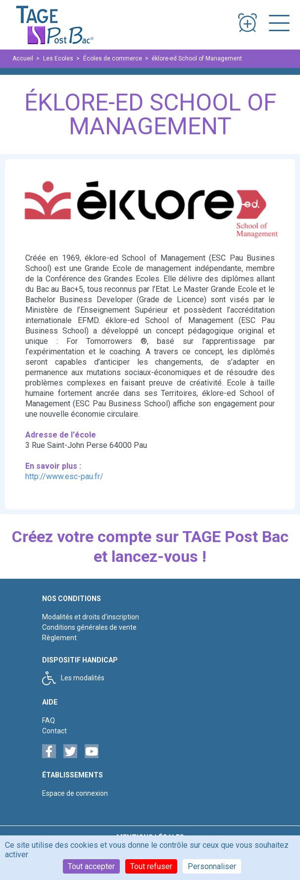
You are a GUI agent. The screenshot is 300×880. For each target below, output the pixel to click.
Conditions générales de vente (89, 627)
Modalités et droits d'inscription (90, 617)
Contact (54, 731)
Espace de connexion (75, 793)
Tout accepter (91, 866)
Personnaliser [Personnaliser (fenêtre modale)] (212, 866)
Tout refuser (151, 866)
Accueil (22, 58)
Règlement (59, 638)
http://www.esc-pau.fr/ (64, 476)
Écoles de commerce (112, 58)
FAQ (48, 720)
